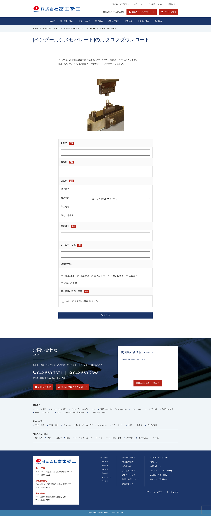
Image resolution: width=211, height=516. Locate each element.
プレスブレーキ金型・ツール (83, 409)
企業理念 (105, 465)
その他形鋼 (152, 425)
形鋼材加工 (143, 438)
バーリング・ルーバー (84, 438)
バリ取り (130, 438)
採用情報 (171, 4)
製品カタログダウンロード (143, 12)
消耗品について (156, 4)
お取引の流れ (127, 466)
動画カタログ (84, 21)
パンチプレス (137, 409)
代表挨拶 (105, 473)
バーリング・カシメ (43, 412)
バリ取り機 (152, 409)
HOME (52, 21)
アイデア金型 (40, 409)
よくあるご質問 (128, 470)
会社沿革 (105, 469)
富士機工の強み (128, 457)
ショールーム (106, 477)
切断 (49, 438)
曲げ (68, 438)
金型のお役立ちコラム (159, 457)
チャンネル (102, 425)
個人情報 (76, 301)
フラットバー (117, 425)
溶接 (59, 412)
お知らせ (154, 462)
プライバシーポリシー (155, 492)
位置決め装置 (167, 409)
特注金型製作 (127, 462)
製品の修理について (130, 479)
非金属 (139, 425)
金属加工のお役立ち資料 (113, 12)
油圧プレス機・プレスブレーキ (113, 409)
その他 (156, 438)
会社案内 (158, 21)
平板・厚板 (54, 425)
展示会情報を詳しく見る (146, 383)
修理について (139, 4)
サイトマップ (172, 492)
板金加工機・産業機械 (74, 412)
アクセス (105, 481)
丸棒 (130, 425)
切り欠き (39, 438)
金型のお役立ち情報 (158, 475)
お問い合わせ (170, 12)
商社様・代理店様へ (120, 4)
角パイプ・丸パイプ (84, 425)
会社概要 (105, 461)
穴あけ (59, 438)
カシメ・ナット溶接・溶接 (110, 438)
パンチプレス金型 (58, 409)
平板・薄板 (39, 425)
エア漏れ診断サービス (98, 412)
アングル (67, 425)
